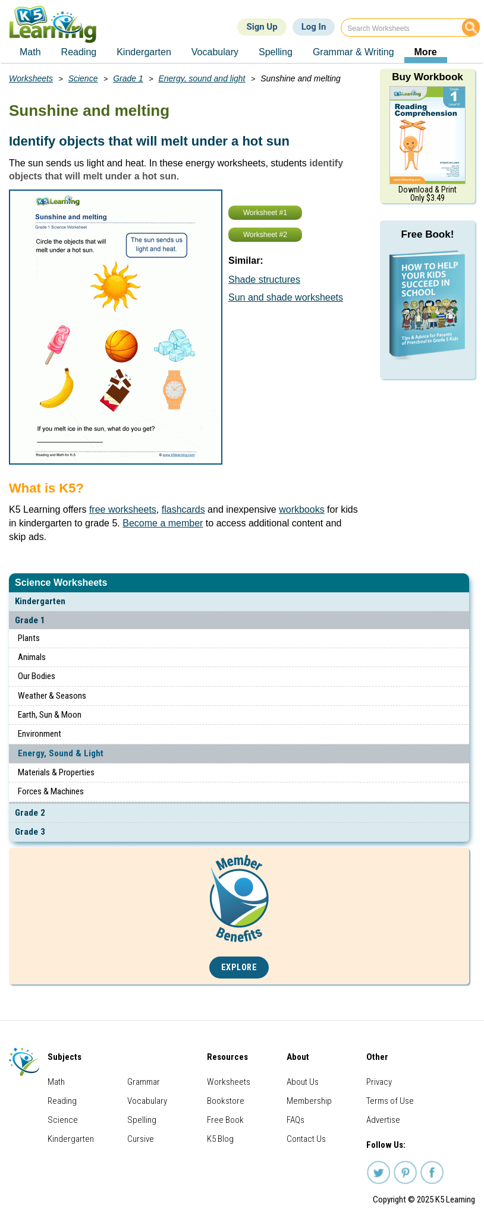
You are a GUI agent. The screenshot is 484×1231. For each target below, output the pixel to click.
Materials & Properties (56, 772)
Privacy (379, 1082)
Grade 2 (30, 812)
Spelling (141, 1120)
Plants (29, 638)
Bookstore (225, 1101)
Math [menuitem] (30, 52)
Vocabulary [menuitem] (214, 52)
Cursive (140, 1139)
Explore (239, 967)
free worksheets (122, 509)
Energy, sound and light (201, 78)
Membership (309, 1101)
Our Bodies (36, 676)
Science (83, 78)
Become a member (162, 523)
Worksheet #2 (265, 235)
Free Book (225, 1120)
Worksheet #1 (265, 213)
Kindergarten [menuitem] (144, 52)
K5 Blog (220, 1139)
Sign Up (261, 26)
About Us (303, 1082)
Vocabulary (147, 1101)
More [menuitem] (425, 52)
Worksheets (31, 78)
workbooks (301, 509)
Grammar (143, 1082)
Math (56, 1082)
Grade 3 (30, 831)
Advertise (383, 1120)
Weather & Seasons (52, 695)
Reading (62, 1101)
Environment (39, 733)
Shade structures (264, 279)
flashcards (183, 509)
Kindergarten (40, 601)
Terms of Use (390, 1101)
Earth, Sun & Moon (49, 714)
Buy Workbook (427, 77)
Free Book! (427, 234)
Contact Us (306, 1139)
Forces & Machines (51, 791)
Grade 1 (30, 620)
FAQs (295, 1120)
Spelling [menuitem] (276, 52)
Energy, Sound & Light (60, 753)
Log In (313, 26)
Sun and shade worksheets (285, 297)
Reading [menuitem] (79, 52)
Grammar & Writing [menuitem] (353, 52)
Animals (32, 657)
